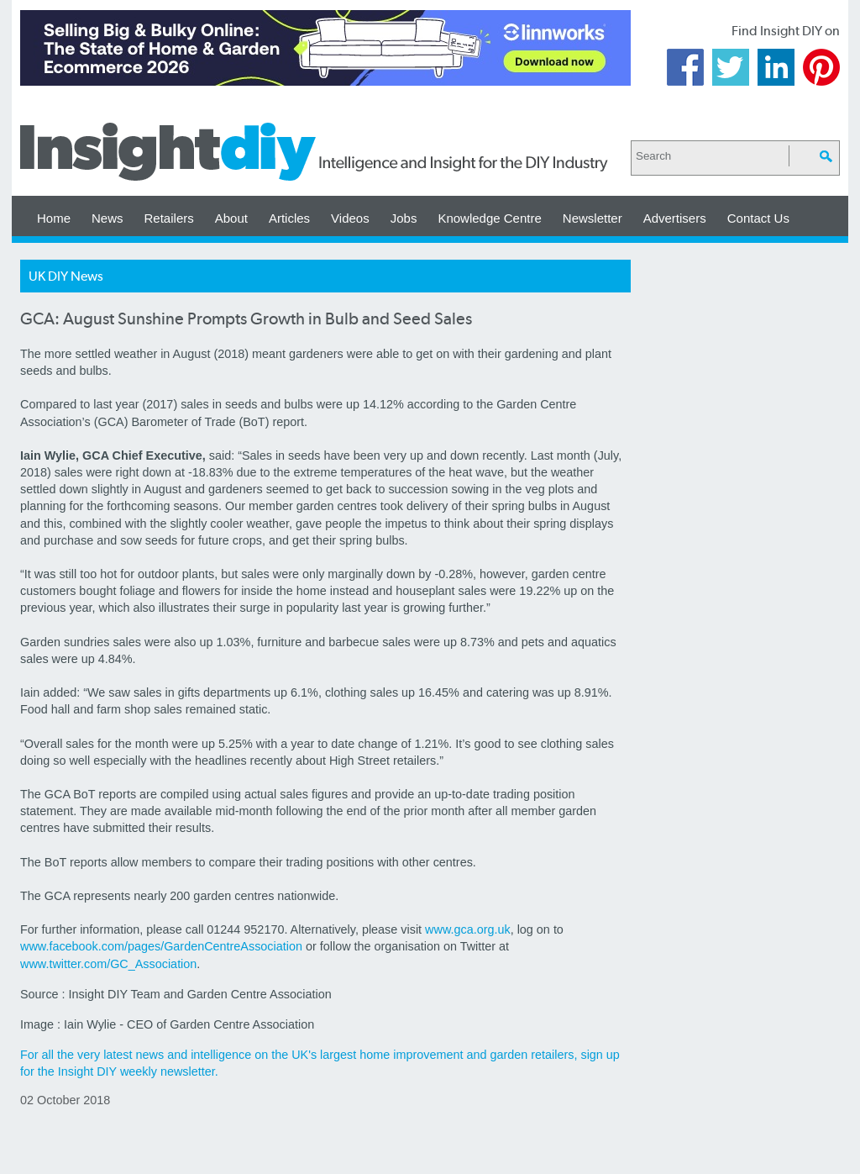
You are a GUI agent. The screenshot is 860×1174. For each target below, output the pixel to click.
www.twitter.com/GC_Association (108, 964)
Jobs (404, 218)
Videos (350, 218)
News (107, 218)
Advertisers (674, 218)
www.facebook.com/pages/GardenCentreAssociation (161, 946)
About (231, 218)
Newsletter (592, 218)
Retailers (169, 218)
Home (54, 218)
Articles (289, 218)
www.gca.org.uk (468, 929)
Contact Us (758, 218)
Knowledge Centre (489, 218)
